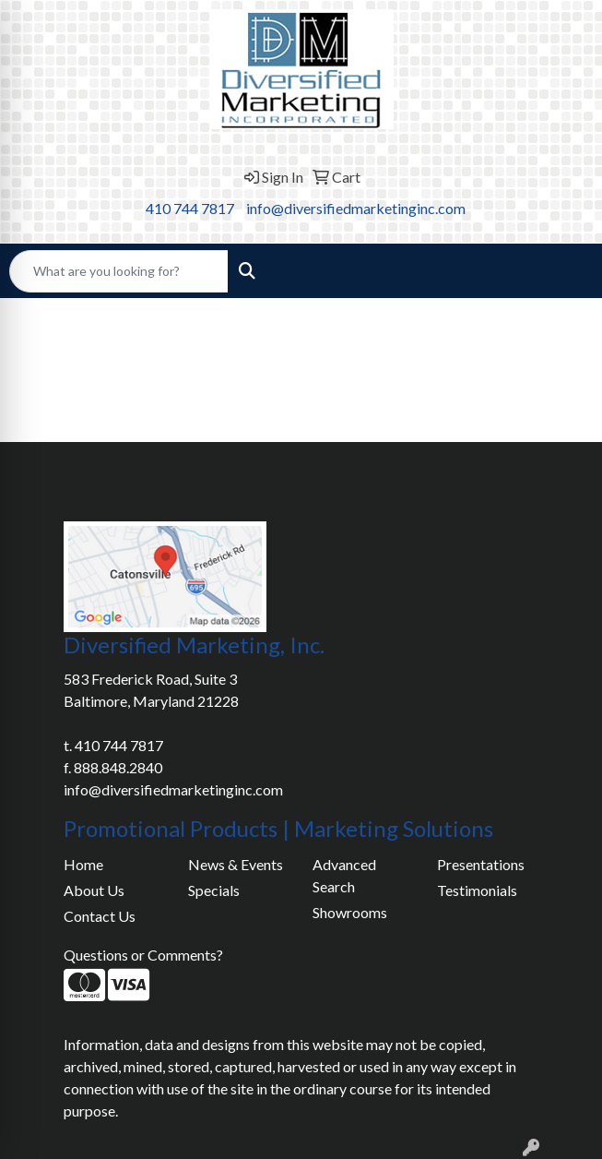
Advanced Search (344, 875)
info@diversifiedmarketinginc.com (356, 208)
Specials (214, 890)
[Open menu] (565, 271)
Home (83, 864)
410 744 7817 (190, 208)
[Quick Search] (119, 271)
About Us (94, 890)
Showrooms (350, 912)
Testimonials (477, 890)
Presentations (481, 864)
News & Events (235, 864)
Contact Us (100, 916)
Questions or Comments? (143, 954)
